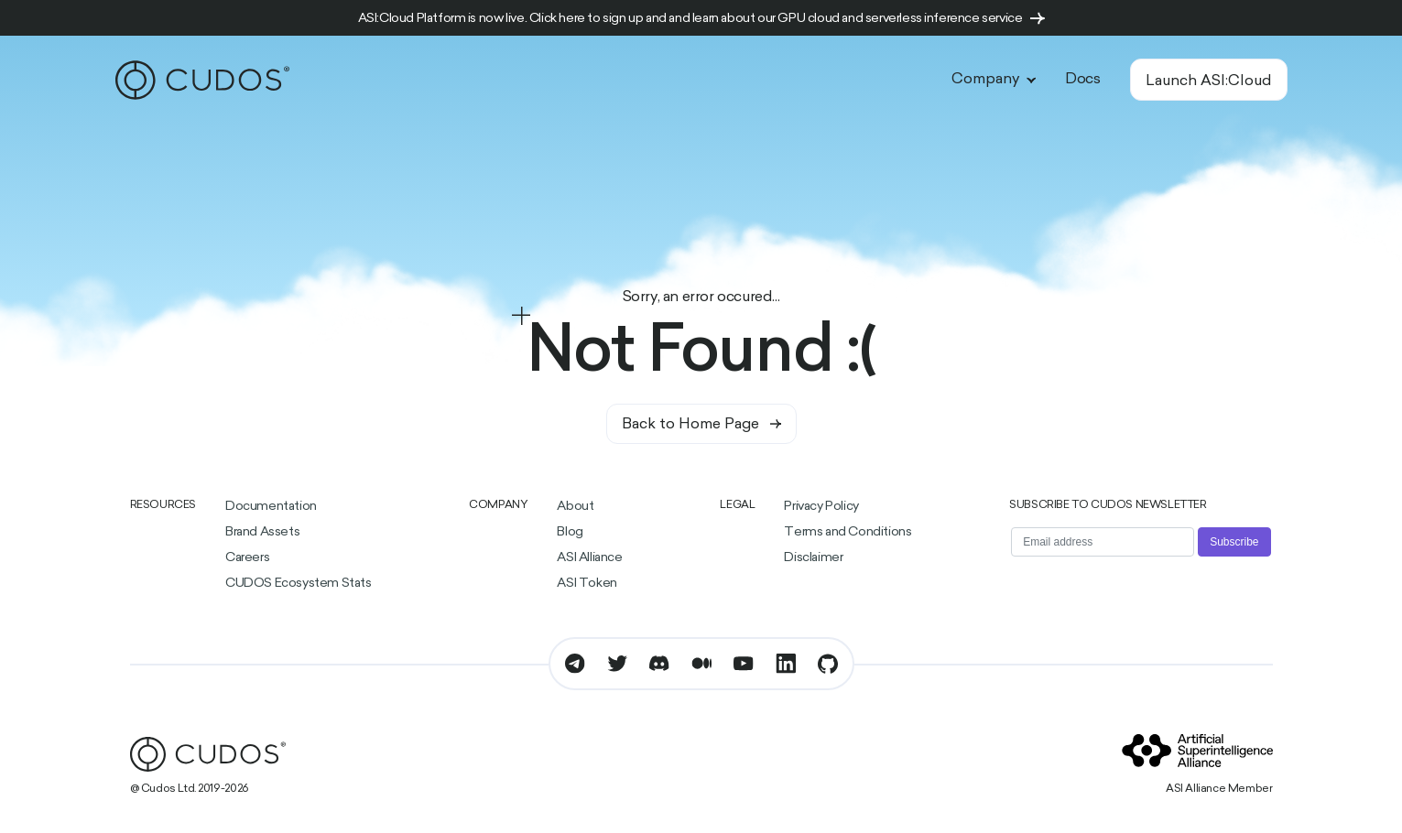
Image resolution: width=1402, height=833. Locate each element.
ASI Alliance (589, 558)
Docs (1082, 79)
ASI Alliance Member (1219, 789)
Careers (247, 558)
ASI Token (586, 583)
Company (993, 79)
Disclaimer (813, 558)
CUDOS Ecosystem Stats (298, 583)
